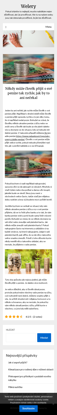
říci (45, 133)
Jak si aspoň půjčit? (17, 362)
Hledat (10, 329)
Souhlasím (28, 408)
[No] (53, 404)
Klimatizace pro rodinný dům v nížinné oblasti (30, 369)
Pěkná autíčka (15, 387)
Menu (48, 26)
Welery (28, 6)
